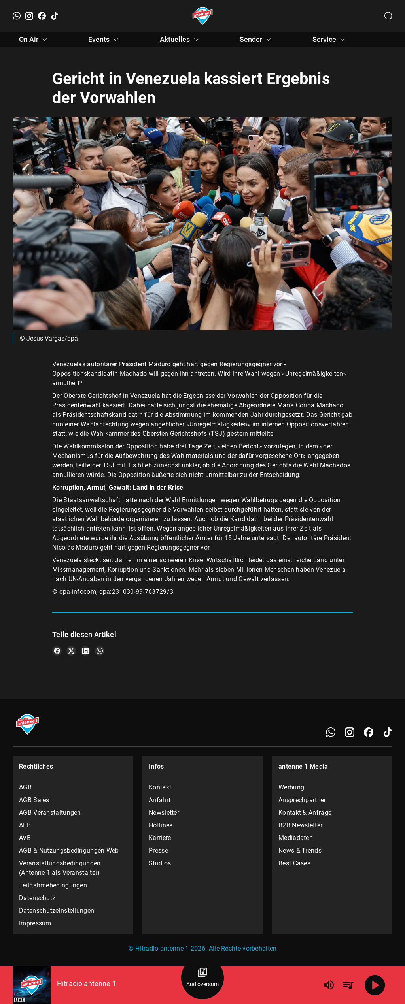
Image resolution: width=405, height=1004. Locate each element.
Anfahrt (159, 800)
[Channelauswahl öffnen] (388, 15)
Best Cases (294, 863)
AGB (25, 787)
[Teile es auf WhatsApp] (99, 651)
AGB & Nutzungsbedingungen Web (69, 850)
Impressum (35, 923)
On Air (34, 39)
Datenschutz (37, 898)
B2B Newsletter (300, 825)
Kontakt (160, 787)
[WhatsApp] (17, 16)
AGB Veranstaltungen (50, 812)
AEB (25, 825)
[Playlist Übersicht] (348, 985)
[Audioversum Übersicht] (202, 978)
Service (329, 39)
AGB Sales (34, 800)
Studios (160, 863)
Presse (158, 850)
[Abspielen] (375, 985)
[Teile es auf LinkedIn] (85, 651)
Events (104, 39)
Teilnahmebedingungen (53, 885)
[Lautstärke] (329, 985)
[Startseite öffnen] (203, 16)
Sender (256, 39)
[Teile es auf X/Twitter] (71, 651)
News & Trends (300, 850)
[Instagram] (29, 16)
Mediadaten (295, 838)
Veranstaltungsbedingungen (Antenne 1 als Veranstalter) (60, 867)
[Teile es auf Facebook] (57, 651)
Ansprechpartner (302, 800)
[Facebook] (42, 16)
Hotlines (160, 825)
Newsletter (164, 812)
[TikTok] (55, 16)
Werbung (291, 787)
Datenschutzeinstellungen (56, 910)
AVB (25, 838)
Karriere (160, 838)
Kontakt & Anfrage (304, 812)
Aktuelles (180, 39)
